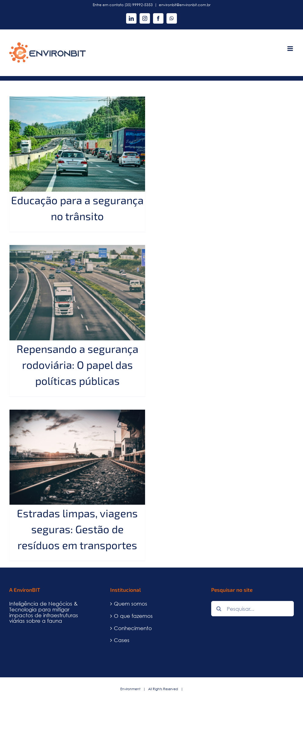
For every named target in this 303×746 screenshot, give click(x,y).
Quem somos (130, 604)
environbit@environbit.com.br (185, 4)
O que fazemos (133, 616)
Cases (121, 640)
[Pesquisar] (218, 608)
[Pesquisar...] (252, 608)
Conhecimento (133, 628)
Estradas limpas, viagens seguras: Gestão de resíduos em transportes (77, 529)
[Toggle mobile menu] (290, 48)
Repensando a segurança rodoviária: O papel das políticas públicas (77, 364)
